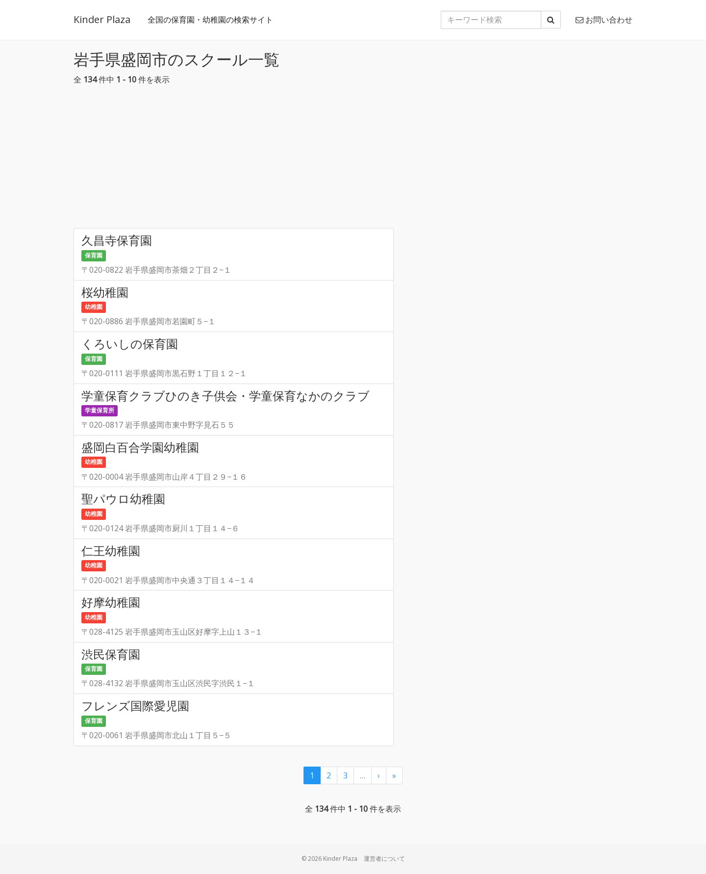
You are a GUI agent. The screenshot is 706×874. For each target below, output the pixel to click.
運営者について (384, 858)
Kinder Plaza (102, 19)
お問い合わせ (604, 19)
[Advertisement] (353, 159)
